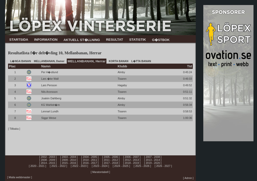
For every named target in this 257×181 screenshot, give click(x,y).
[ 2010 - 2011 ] (90, 159)
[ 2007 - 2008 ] (153, 156)
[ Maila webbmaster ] (19, 177)
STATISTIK (137, 39)
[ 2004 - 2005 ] (90, 156)
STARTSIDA (19, 39)
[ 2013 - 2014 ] (153, 159)
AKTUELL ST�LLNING (82, 40)
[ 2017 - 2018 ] (110, 162)
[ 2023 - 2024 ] (100, 165)
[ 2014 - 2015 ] (48, 162)
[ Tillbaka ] (14, 128)
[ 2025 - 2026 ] (142, 165)
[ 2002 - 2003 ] (48, 156)
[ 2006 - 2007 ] (132, 156)
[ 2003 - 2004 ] (69, 156)
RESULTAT (114, 39)
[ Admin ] (188, 177)
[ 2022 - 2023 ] (79, 165)
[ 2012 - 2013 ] (132, 159)
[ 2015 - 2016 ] (69, 162)
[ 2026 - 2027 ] (163, 165)
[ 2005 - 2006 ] (110, 156)
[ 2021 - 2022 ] (58, 165)
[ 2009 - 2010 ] (69, 159)
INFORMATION (45, 39)
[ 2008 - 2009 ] (48, 159)
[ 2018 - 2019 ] (132, 162)
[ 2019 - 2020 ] (153, 162)
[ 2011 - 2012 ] (110, 159)
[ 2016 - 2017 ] (90, 162)
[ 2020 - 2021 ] (37, 165)
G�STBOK (160, 40)
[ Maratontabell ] (100, 171)
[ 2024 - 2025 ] (121, 165)
